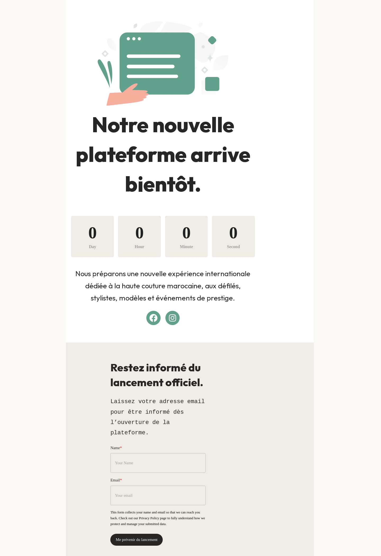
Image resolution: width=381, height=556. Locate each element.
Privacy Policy (239, 502)
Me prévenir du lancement (136, 523)
